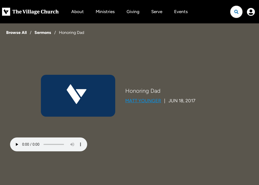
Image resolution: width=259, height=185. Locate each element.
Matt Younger (143, 101)
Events (181, 11)
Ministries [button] (105, 11)
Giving (133, 11)
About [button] (77, 11)
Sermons (42, 32)
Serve (156, 11)
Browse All (16, 32)
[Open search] (236, 12)
